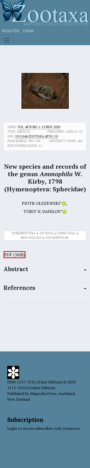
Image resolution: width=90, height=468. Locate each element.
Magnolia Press (43, 393)
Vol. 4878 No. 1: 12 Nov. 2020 (39, 127)
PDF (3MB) (14, 254)
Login (28, 30)
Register (10, 30)
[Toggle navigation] (6, 40)
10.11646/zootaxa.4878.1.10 (36, 136)
